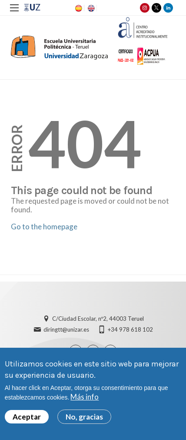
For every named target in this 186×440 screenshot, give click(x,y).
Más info (84, 396)
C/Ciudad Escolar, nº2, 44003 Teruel (98, 318)
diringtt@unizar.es (66, 329)
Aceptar (27, 416)
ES (78, 8)
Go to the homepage (44, 226)
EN (90, 8)
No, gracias (84, 416)
